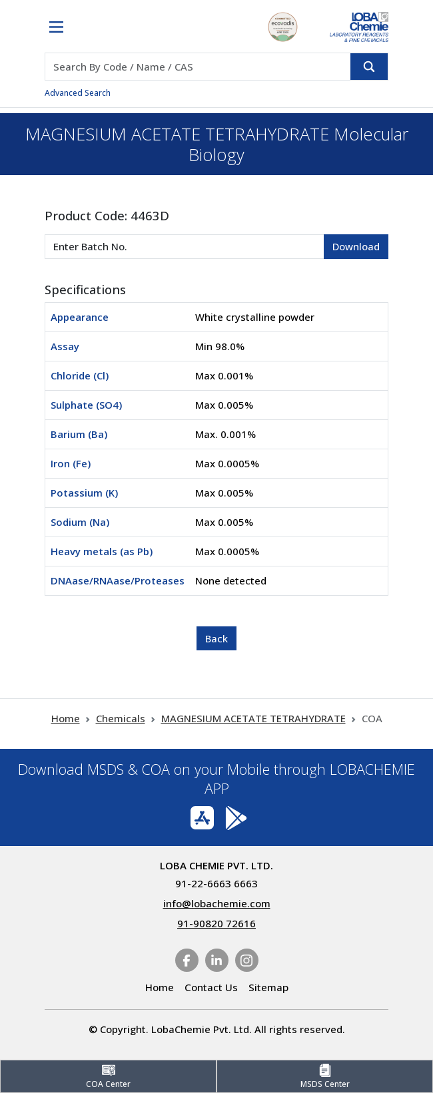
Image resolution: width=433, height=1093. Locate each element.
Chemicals (120, 718)
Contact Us (211, 987)
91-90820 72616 (216, 923)
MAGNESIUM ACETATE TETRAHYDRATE (253, 718)
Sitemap (268, 987)
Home (65, 718)
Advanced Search (78, 93)
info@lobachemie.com (216, 903)
